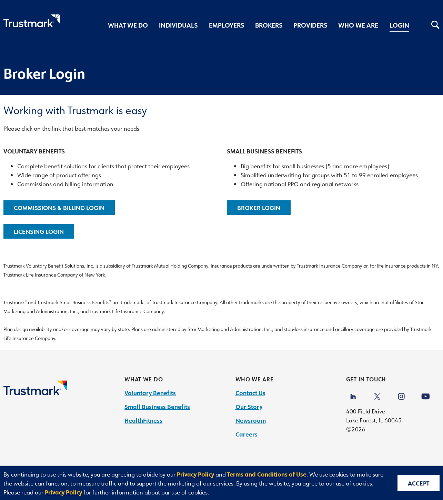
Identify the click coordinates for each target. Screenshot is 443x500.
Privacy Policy (195, 474)
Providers (310, 25)
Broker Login (258, 207)
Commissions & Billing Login (59, 207)
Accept (418, 483)
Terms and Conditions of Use (266, 474)
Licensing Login (39, 231)
